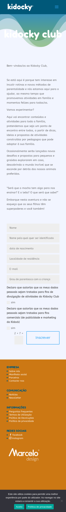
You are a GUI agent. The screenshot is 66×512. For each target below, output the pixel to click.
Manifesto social (18, 374)
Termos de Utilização (20, 414)
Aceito (19, 506)
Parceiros (14, 377)
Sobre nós (14, 371)
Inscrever (43, 338)
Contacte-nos (16, 380)
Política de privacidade (21, 421)
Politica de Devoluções (21, 418)
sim (11, 302)
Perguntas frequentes (21, 411)
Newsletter (15, 397)
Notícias (13, 394)
